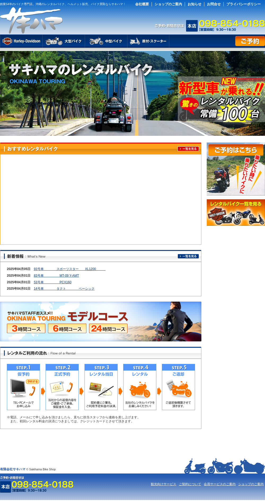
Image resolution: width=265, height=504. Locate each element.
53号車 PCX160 (52, 282)
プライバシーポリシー (243, 4)
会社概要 (142, 4)
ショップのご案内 (168, 4)
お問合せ (214, 4)
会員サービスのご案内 (220, 484)
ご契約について (190, 484)
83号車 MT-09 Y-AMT (56, 275)
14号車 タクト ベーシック (64, 288)
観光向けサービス (163, 484)
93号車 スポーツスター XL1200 (69, 269)
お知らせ (194, 4)
